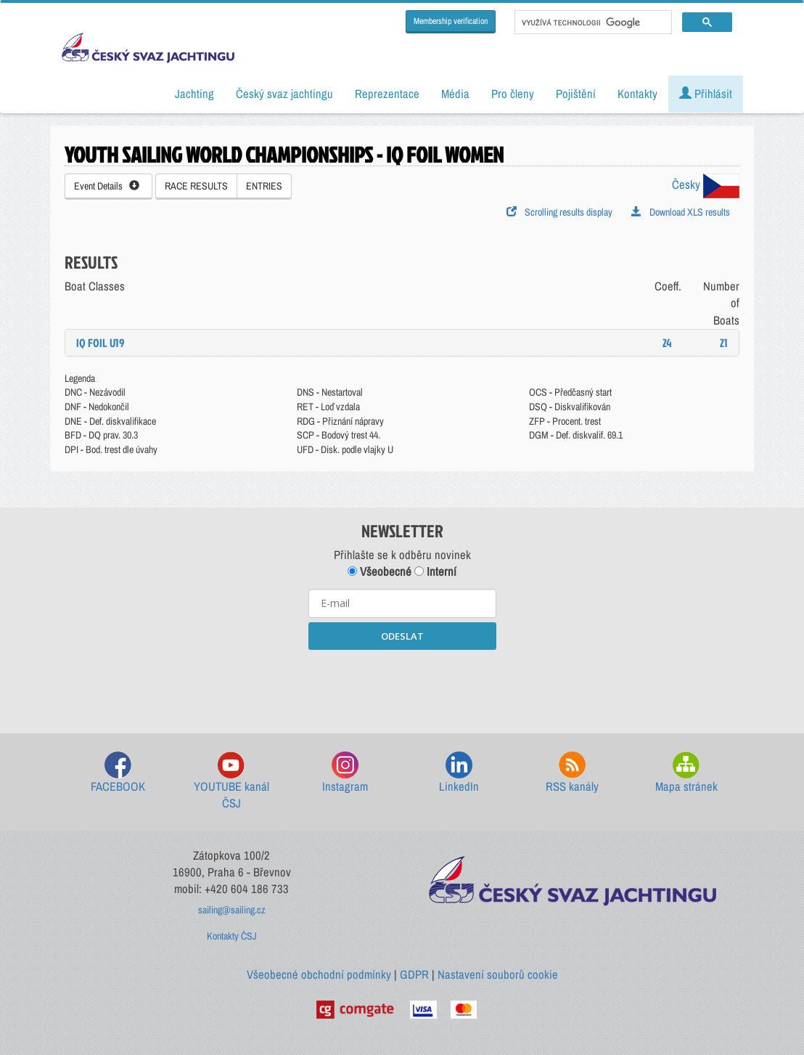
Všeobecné (379, 571)
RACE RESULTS (196, 185)
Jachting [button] (194, 94)
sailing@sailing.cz (232, 909)
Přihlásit (705, 94)
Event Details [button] (106, 185)
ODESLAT (402, 636)
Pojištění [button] (576, 94)
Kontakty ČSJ (232, 935)
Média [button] (455, 94)
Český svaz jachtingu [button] (284, 94)
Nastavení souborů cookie (498, 974)
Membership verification (451, 21)
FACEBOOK (118, 772)
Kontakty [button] (637, 94)
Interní (435, 571)
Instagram (345, 772)
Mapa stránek (686, 772)
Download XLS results (680, 212)
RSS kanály (572, 772)
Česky (705, 184)
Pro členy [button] (512, 94)
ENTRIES (264, 185)
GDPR (414, 974)
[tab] (402, 343)
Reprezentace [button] (387, 94)
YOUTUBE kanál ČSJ (231, 781)
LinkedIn (459, 772)
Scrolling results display (559, 212)
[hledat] (592, 22)
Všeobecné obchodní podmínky (319, 974)
